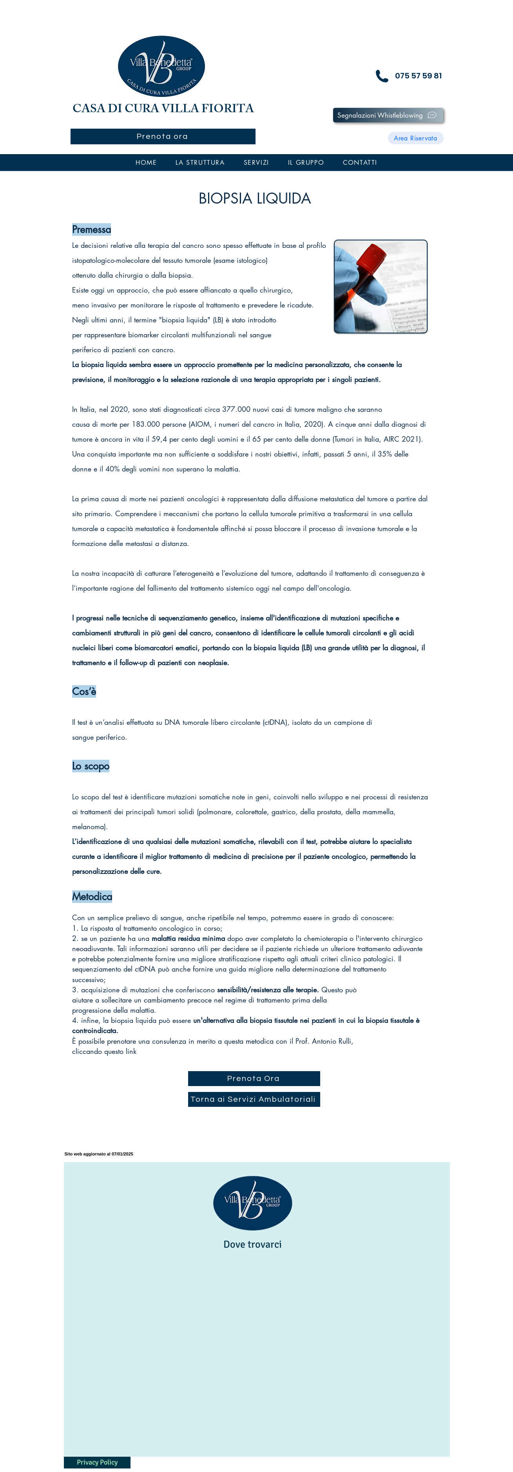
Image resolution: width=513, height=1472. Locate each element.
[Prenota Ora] (254, 1078)
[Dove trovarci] (252, 1244)
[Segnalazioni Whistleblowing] (388, 115)
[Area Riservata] (416, 138)
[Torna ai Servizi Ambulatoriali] (254, 1099)
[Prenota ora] (163, 136)
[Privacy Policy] (97, 1462)
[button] (200, 163)
